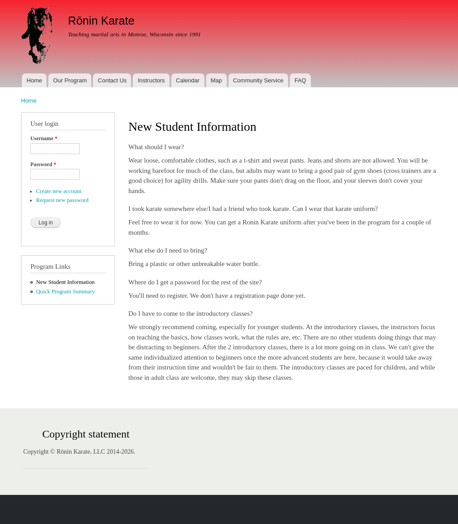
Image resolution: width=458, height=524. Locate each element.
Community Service (258, 80)
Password (43, 164)
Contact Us (112, 80)
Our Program (70, 80)
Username (43, 138)
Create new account (58, 191)
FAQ (300, 80)
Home (34, 80)
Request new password (62, 200)
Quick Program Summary (65, 291)
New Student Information (65, 282)
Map (216, 80)
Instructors (151, 80)
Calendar (187, 80)
